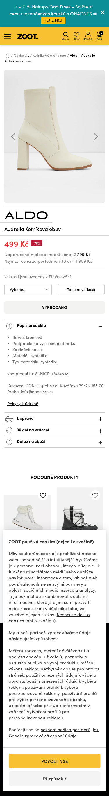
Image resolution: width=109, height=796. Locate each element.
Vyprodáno (54, 307)
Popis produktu (54, 326)
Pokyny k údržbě (22, 403)
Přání (76, 36)
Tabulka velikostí (81, 289)
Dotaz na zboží (54, 442)
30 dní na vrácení (54, 430)
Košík (100, 35)
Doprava (54, 419)
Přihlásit (87, 36)
